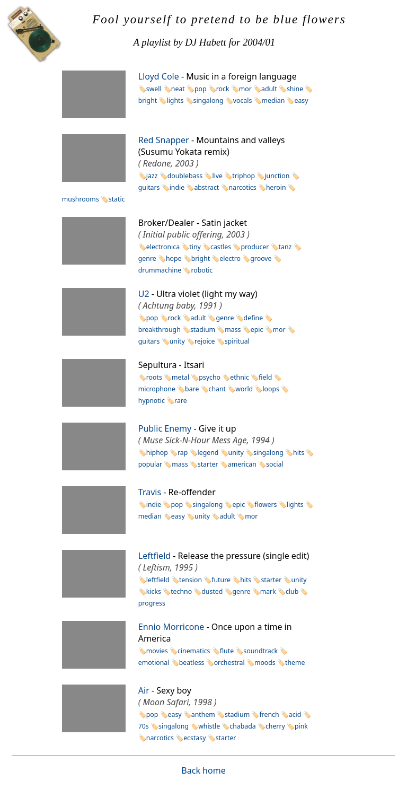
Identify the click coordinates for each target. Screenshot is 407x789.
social (275, 464)
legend (208, 452)
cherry (275, 726)
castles (220, 246)
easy (301, 100)
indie (177, 187)
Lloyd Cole (158, 76)
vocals (242, 100)
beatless (192, 662)
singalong (208, 100)
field (265, 377)
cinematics (194, 650)
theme (295, 662)
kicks (153, 591)
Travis (149, 492)
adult (269, 88)
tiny (195, 246)
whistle (209, 726)
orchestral (229, 662)
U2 (143, 294)
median (273, 100)
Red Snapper (163, 140)
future (221, 579)
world (244, 388)
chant (217, 388)
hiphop (157, 452)
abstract (206, 187)
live (217, 175)
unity (177, 341)
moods (265, 662)
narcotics (242, 187)
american (242, 464)
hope (174, 258)
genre (225, 317)
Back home (203, 770)
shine (295, 88)
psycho (209, 377)
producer (255, 246)
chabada (242, 726)
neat (178, 88)
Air (143, 690)
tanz (285, 246)
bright (200, 258)
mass (233, 329)
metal (180, 377)
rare (180, 400)
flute (227, 650)
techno (181, 591)
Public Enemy (164, 428)
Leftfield (154, 556)
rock (222, 88)
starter (208, 464)
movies (157, 650)
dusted (212, 591)
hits (298, 452)
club (292, 591)
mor (245, 88)
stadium (202, 329)
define (253, 317)
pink (301, 726)
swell (154, 88)
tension (190, 579)
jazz (152, 175)
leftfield (158, 579)
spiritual (237, 341)
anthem (203, 714)
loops (270, 388)
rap (183, 452)
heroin (276, 187)
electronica (163, 246)
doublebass (185, 175)
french (269, 714)
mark (268, 591)
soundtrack (260, 650)
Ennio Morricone (171, 627)
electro (230, 258)
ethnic (239, 377)
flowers (265, 504)
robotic (202, 270)
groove (260, 258)
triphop (243, 175)
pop (200, 88)
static (117, 199)
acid (295, 714)
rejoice (204, 341)
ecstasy (194, 737)
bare (192, 388)
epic (257, 329)
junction (276, 175)
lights (174, 100)
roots (154, 377)
